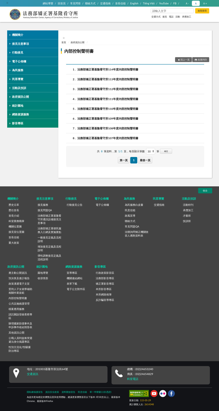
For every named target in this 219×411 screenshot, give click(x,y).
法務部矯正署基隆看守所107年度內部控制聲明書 (107, 138)
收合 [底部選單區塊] (205, 190)
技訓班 (187, 221)
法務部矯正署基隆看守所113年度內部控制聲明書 (107, 79)
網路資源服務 (20, 114)
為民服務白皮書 (134, 204)
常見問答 (75, 3)
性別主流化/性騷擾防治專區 (20, 348)
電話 (171, 16)
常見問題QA (132, 226)
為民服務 (17, 70)
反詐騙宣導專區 (105, 299)
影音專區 (17, 123)
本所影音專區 (104, 289)
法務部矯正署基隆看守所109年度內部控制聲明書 (107, 118)
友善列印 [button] (202, 59)
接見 (164, 16)
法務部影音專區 (105, 278)
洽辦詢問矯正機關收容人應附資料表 (136, 233)
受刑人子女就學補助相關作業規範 (20, 290)
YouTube (164, 3)
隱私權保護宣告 (35, 392)
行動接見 (17, 52)
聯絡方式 (90, 3)
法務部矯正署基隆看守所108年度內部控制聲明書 (107, 128)
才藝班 (187, 215)
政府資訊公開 (20, 96)
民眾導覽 (17, 79)
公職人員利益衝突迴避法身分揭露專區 (20, 339)
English (134, 3)
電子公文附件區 (76, 289)
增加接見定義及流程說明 (49, 248)
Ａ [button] (195, 3)
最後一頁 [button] (145, 160)
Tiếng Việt (149, 3)
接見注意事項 (20, 43)
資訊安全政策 (52, 392)
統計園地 (17, 105)
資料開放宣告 (68, 392)
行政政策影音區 (105, 272)
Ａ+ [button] (205, 3)
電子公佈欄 (19, 61)
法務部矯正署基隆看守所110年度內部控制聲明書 (107, 109)
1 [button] (134, 160)
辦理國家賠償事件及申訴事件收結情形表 (20, 325)
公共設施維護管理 (19, 303)
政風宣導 (130, 215)
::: (7, 2)
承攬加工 (186, 16)
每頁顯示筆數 (137, 151)
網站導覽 (48, 3)
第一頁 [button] (124, 160)
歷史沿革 (14, 204)
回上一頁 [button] (185, 59)
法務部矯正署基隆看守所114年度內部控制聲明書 (107, 69)
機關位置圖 (15, 226)
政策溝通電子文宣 (19, 283)
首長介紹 (14, 215)
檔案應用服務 (16, 308)
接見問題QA (45, 210)
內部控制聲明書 (79, 50)
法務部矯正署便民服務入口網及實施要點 (49, 230)
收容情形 (43, 278)
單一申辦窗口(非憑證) (100, 392)
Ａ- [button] (187, 3)
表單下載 (72, 283)
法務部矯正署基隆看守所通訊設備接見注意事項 (49, 219)
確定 (166, 151)
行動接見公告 (74, 204)
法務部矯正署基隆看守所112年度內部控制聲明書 (107, 89)
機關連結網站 (74, 278)
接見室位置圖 (16, 231)
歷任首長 (14, 210)
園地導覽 (43, 272)
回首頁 (62, 3)
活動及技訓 (19, 88)
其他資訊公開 (16, 332)
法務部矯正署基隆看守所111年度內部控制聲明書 (107, 99)
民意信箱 (130, 210)
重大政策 (14, 242)
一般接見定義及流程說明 (49, 239)
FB (174, 3)
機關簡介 (17, 34)
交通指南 (105, 3)
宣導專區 (72, 272)
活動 (177, 16)
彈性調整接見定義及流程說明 (49, 257)
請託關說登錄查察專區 (20, 316)
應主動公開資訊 (18, 272)
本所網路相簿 (104, 294)
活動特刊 (188, 204)
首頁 (63, 42)
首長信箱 (120, 3)
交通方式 (156, 16)
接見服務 (43, 204)
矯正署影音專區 (105, 283)
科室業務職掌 (16, 221)
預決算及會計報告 (19, 278)
